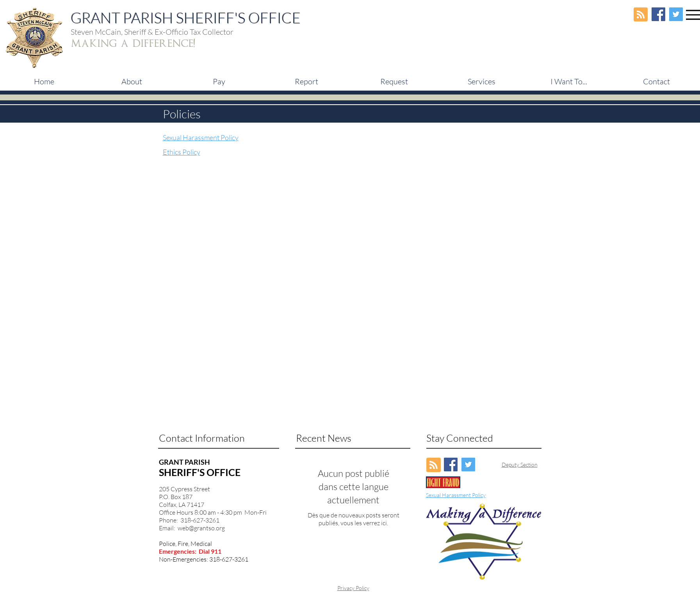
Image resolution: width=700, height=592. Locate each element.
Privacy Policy (353, 588)
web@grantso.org (201, 528)
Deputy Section (520, 464)
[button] (219, 82)
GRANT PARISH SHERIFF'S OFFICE (186, 18)
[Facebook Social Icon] (658, 14)
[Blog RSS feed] (641, 14)
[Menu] (693, 14)
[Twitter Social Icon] (676, 14)
